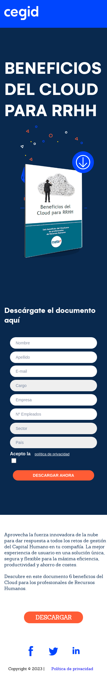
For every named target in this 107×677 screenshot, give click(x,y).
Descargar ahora (53, 475)
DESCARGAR (53, 617)
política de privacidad (52, 454)
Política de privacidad (72, 668)
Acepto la (41, 453)
